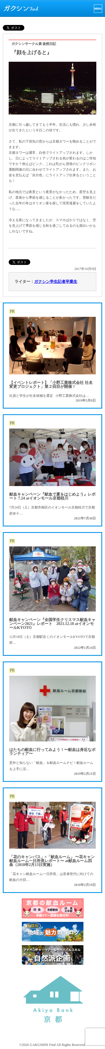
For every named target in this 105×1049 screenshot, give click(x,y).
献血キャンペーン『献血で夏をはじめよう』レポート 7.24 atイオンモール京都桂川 (52, 496)
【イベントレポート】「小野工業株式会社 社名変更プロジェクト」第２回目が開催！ (51, 385)
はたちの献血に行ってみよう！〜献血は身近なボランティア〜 (52, 752)
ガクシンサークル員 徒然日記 (33, 44)
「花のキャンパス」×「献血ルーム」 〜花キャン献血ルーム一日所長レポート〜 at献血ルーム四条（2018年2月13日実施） (52, 861)
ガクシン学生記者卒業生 (55, 282)
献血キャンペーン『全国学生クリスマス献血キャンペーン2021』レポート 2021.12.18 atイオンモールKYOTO (52, 624)
